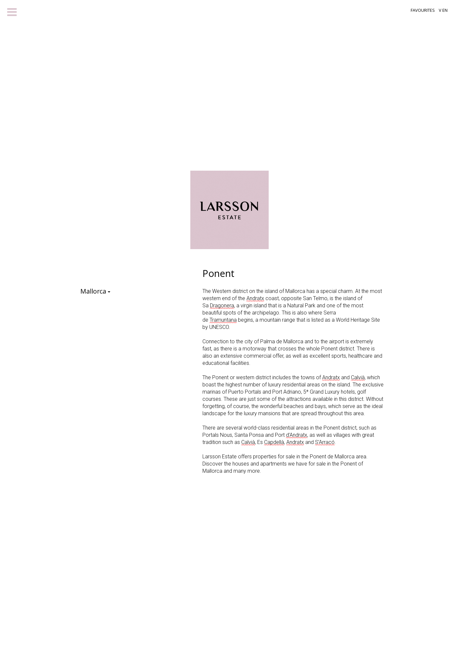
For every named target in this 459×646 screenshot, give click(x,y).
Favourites (423, 10)
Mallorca (97, 292)
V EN (443, 10)
